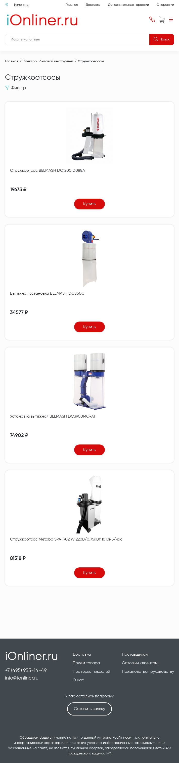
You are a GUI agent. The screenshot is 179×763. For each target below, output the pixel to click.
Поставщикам (135, 655)
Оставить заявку (89, 709)
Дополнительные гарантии (128, 5)
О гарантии (165, 5)
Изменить (21, 5)
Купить (89, 204)
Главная (72, 5)
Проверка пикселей (91, 672)
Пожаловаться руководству (148, 672)
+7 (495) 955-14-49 (26, 670)
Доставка (93, 5)
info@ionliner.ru (21, 678)
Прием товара (86, 663)
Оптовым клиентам (140, 663)
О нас (78, 680)
